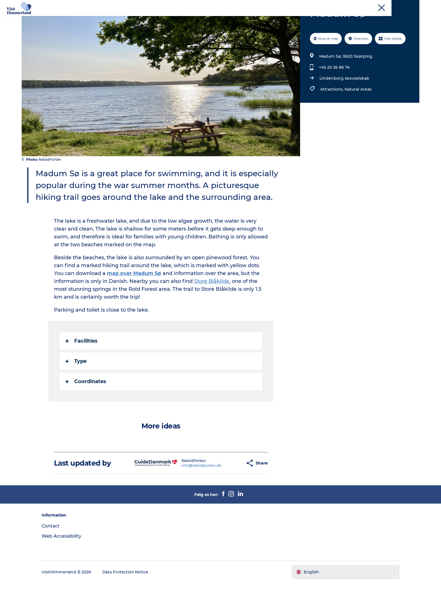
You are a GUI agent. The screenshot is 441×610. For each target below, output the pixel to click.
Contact (412, 5)
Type (76, 388)
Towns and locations (200, 18)
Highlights (111, 18)
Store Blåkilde (212, 308)
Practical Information (319, 18)
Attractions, (332, 116)
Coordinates (86, 408)
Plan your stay (273, 18)
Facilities (82, 368)
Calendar (239, 18)
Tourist (394, 5)
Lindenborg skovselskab (344, 105)
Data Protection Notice (130, 598)
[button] (227, 490)
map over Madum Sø (134, 300)
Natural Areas (357, 116)
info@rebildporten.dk (188, 492)
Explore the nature (149, 18)
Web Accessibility (66, 563)
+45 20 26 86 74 (334, 94)
